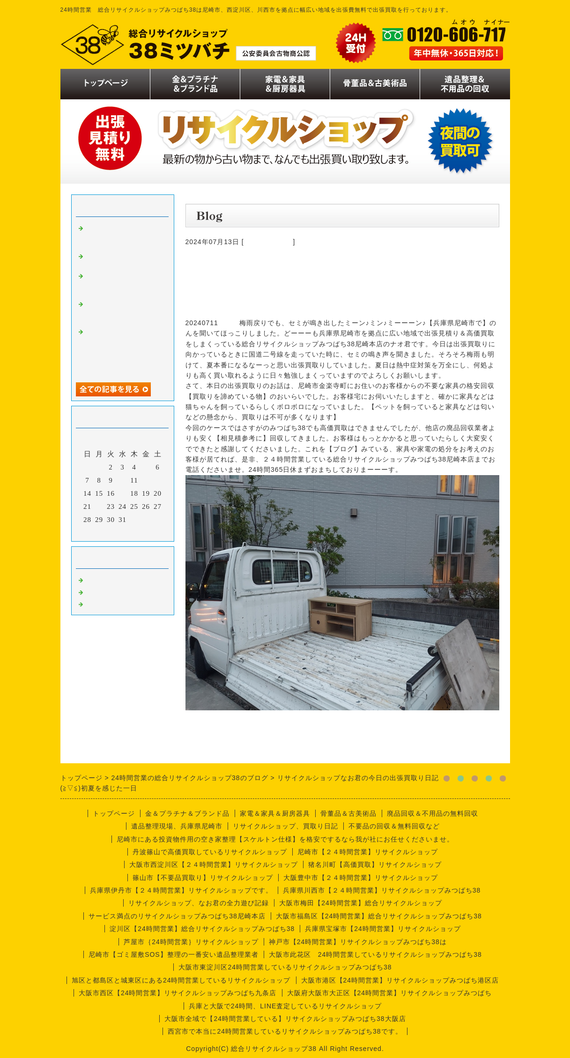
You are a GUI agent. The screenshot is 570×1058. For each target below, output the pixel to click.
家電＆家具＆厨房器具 (275, 813)
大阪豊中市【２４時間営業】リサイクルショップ (360, 877)
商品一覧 (100, 591)
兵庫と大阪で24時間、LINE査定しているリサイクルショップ (285, 1006)
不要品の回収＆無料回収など (394, 826)
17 (122, 493)
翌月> (141, 532)
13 (158, 480)
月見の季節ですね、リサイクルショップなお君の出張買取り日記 (122, 311)
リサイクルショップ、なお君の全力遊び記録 (198, 903)
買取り (96, 579)
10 (122, 480)
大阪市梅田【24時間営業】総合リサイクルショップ (360, 903)
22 (99, 506)
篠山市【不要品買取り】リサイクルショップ (203, 877)
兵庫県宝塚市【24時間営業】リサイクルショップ (383, 928)
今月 (122, 532)
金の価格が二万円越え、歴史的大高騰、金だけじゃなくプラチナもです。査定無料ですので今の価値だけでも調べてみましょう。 (122, 350)
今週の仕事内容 (268, 242)
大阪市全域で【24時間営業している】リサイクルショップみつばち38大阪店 (285, 1018)
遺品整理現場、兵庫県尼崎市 (176, 826)
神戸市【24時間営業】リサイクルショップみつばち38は (358, 942)
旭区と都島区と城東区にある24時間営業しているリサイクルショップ (181, 980)
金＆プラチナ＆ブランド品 (187, 813)
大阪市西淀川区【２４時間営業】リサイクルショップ (213, 864)
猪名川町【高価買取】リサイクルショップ (375, 864)
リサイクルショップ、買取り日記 (285, 826)
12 (146, 480)
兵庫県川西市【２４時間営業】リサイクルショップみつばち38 (382, 890)
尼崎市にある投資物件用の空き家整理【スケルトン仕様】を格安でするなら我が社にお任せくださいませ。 (285, 839)
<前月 (102, 532)
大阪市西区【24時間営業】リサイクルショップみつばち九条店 (178, 993)
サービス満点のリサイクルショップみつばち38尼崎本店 (177, 916)
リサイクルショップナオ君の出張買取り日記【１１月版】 (122, 235)
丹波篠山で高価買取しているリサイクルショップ (210, 852)
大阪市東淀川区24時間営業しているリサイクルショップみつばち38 (285, 967)
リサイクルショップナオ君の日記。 (122, 259)
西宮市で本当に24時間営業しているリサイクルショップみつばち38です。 (285, 1031)
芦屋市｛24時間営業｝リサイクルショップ (191, 942)
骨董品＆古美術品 (348, 813)
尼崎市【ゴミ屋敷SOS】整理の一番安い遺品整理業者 (174, 954)
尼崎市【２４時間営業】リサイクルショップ (367, 852)
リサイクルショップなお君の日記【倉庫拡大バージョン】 (122, 283)
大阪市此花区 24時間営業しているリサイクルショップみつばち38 (375, 954)
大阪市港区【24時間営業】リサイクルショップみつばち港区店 (400, 980)
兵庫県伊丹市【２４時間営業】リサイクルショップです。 (181, 890)
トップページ (114, 813)
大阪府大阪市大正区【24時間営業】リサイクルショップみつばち (389, 993)
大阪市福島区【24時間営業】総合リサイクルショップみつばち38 (379, 916)
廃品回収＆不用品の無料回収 (432, 813)
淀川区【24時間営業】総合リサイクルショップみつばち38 (202, 928)
